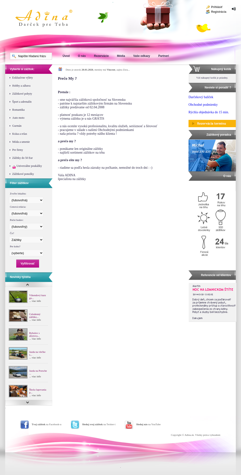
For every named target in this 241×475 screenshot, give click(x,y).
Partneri (163, 56)
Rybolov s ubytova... (34, 334)
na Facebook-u (46, 424)
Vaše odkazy (141, 56)
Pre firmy (17, 149)
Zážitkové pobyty (22, 93)
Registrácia (218, 11)
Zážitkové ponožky (23, 174)
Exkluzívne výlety (22, 77)
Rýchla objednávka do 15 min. (209, 112)
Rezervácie (101, 56)
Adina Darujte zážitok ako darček (47, 19)
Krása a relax (19, 133)
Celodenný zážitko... (34, 315)
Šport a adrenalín (22, 101)
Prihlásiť (217, 7)
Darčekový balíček (201, 97)
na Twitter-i (99, 424)
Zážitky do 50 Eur (22, 158)
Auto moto (18, 117)
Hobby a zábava (21, 85)
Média (121, 56)
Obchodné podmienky (203, 104)
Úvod (66, 56)
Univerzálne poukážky (27, 166)
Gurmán (16, 125)
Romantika (18, 109)
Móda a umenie (21, 141)
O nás (82, 56)
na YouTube (148, 424)
